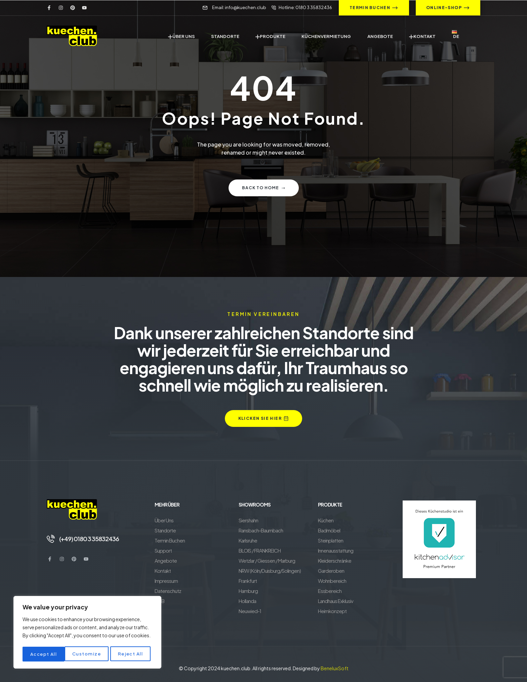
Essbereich (329, 591)
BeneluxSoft (335, 668)
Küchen (325, 520)
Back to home (263, 187)
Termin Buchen (170, 540)
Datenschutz (168, 591)
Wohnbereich (332, 580)
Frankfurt (248, 580)
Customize (44, 654)
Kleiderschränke (334, 560)
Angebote (166, 560)
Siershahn (248, 520)
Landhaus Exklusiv (335, 601)
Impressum (166, 580)
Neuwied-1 (250, 611)
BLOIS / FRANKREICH (260, 550)
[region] (87, 633)
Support (163, 550)
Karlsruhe (248, 540)
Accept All (131, 654)
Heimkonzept (332, 611)
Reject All (88, 654)
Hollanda (247, 601)
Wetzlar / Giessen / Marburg (267, 560)
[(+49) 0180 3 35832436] (51, 538)
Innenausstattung (335, 550)
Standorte (165, 530)
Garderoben (331, 570)
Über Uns (164, 520)
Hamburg (248, 591)
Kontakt (163, 570)
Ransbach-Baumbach (261, 530)
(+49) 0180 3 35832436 (90, 538)
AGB (159, 601)
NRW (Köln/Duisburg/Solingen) (270, 570)
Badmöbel (329, 530)
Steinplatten (330, 540)
